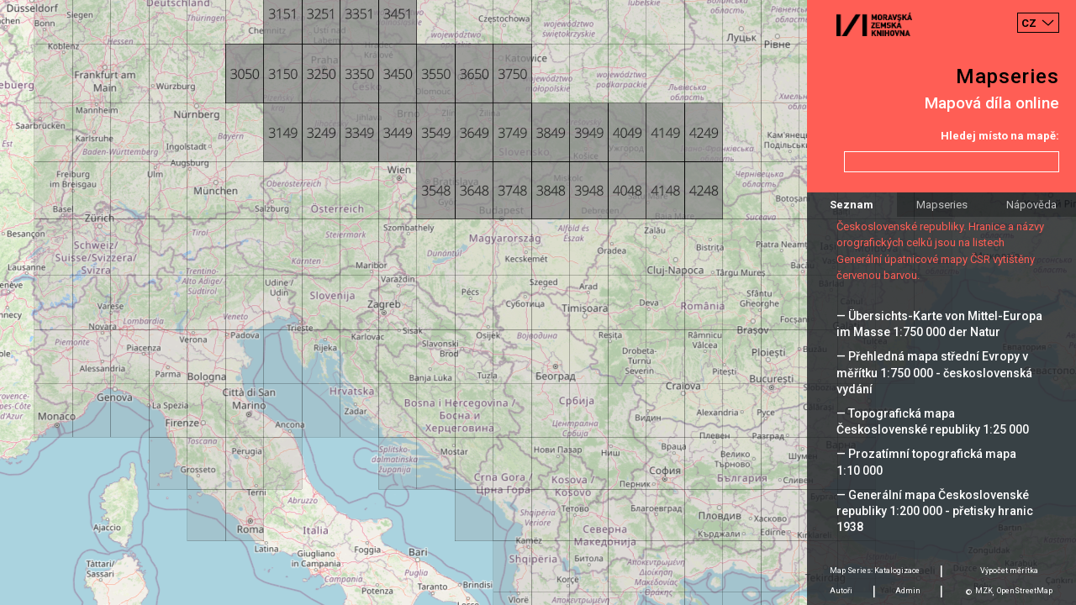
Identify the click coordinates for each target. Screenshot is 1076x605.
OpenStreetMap (1024, 591)
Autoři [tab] (841, 591)
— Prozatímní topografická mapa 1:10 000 (926, 461)
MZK (984, 591)
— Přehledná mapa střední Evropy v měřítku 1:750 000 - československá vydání (934, 372)
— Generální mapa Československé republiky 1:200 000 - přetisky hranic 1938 (934, 511)
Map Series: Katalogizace (875, 570)
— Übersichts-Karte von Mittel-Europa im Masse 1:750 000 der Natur (939, 324)
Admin (907, 591)
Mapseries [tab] (942, 204)
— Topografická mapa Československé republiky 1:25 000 (932, 421)
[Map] (538, 302)
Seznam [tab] (851, 204)
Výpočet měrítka (1009, 570)
